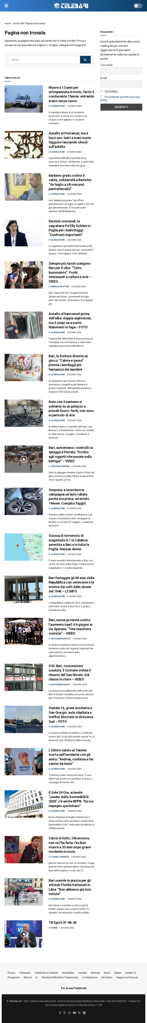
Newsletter (68, 972)
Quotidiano (109, 91)
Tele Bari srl (15, 1001)
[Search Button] (85, 59)
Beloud (28, 977)
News (107, 972)
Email (103, 78)
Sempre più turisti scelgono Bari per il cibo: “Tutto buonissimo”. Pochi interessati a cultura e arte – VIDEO (70, 272)
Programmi (14, 977)
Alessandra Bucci (60, 639)
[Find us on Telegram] (84, 1013)
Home (8, 23)
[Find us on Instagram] (69, 1013)
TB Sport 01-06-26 (63, 922)
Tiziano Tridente (60, 857)
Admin (54, 928)
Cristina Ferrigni (60, 466)
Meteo (117, 972)
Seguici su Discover (127, 977)
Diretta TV (130, 972)
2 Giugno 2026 (74, 106)
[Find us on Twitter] (64, 1013)
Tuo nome (106, 65)
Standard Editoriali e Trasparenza (60, 977)
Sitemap (95, 972)
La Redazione (58, 106)
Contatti (82, 972)
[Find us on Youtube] (74, 1013)
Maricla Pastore (60, 287)
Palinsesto (25, 972)
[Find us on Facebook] (60, 1013)
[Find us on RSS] (79, 1013)
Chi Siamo (106, 977)
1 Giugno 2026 (79, 639)
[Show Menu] (6, 5)
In (37, 977)
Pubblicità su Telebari (46, 972)
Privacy (11, 972)
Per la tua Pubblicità (73, 988)
